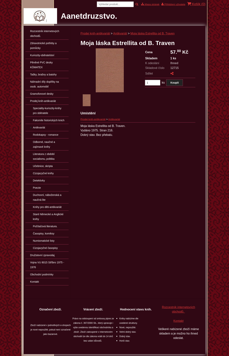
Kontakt (178, 320)
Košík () (196, 4)
